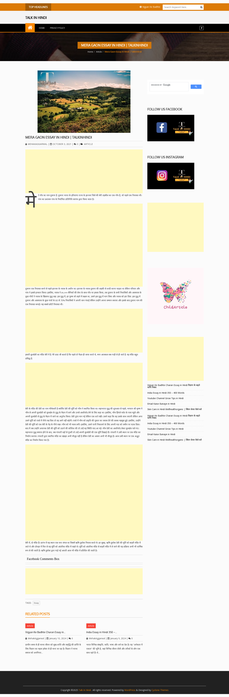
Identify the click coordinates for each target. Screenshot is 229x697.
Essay (36, 603)
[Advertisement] (84, 171)
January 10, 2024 (56, 638)
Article (99, 51)
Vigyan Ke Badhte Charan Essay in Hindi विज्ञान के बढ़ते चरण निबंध (173, 386)
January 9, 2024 (116, 638)
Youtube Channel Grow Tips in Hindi (165, 398)
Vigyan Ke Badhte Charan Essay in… (45, 632)
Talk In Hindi (85, 690)
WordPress (129, 690)
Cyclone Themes (160, 690)
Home (42, 27)
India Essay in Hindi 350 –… (101, 632)
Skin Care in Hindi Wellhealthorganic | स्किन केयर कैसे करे (174, 409)
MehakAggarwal (36, 144)
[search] (168, 85)
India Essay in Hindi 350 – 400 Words (165, 392)
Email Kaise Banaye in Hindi (161, 403)
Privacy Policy (57, 27)
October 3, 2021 (60, 144)
